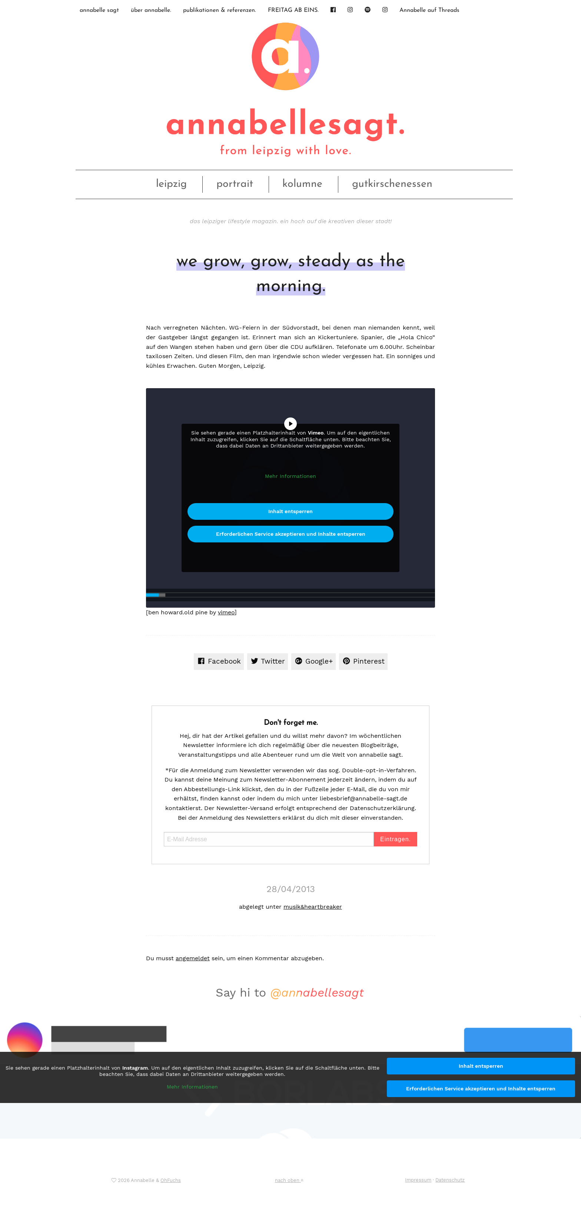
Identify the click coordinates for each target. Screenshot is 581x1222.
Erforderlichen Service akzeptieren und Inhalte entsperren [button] (290, 534)
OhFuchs (170, 1180)
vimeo (226, 612)
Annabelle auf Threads (429, 10)
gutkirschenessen (392, 184)
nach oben (289, 1180)
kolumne (302, 184)
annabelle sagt (99, 10)
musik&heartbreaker (312, 906)
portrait (234, 184)
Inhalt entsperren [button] (290, 511)
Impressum (418, 1180)
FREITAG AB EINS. (293, 10)
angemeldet (193, 958)
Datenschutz (450, 1180)
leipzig (171, 184)
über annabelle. (151, 10)
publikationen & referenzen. (219, 10)
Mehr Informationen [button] (290, 476)
